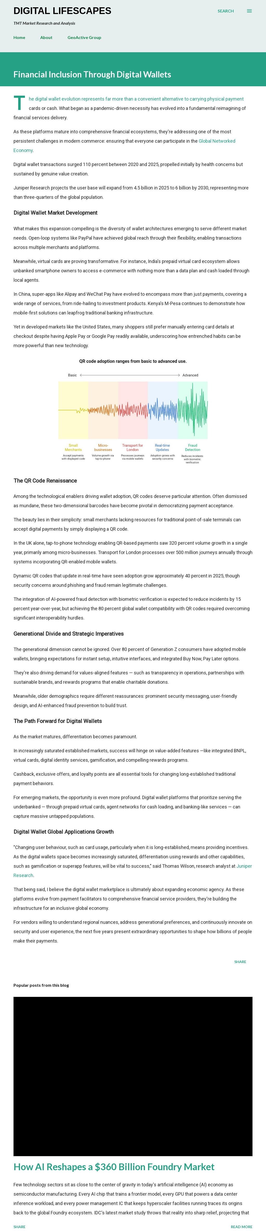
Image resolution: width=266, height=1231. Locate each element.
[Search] (226, 11)
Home (19, 37)
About (46, 37)
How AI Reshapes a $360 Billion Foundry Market (114, 1166)
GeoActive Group (84, 37)
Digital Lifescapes (62, 10)
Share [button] (240, 961)
